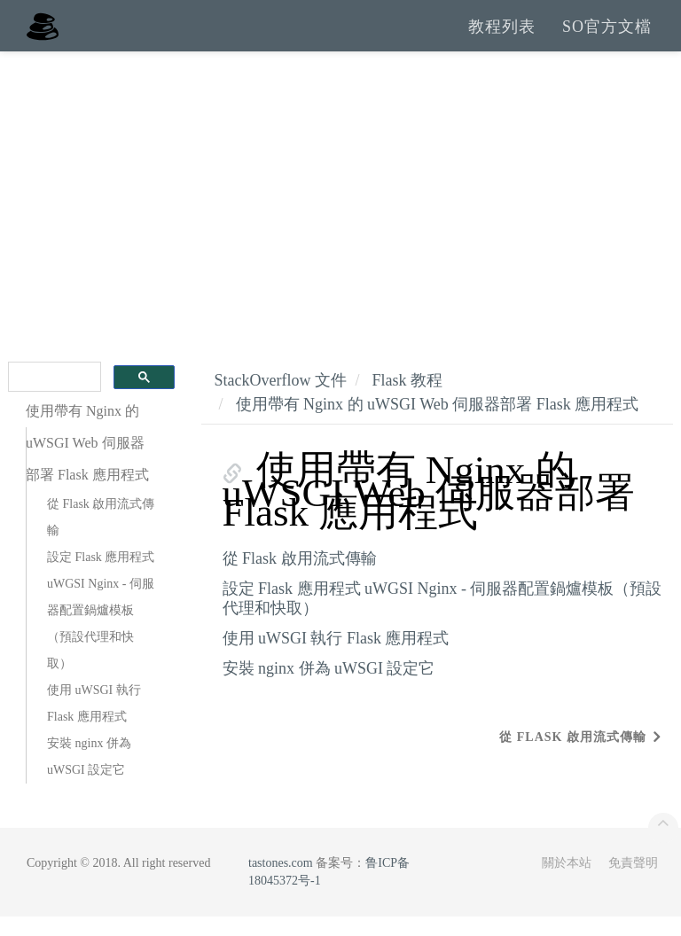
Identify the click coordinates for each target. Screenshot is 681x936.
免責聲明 (633, 882)
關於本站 (566, 882)
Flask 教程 (407, 400)
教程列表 (502, 35)
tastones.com (280, 882)
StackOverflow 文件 (281, 400)
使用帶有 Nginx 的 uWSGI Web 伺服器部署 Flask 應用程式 (437, 424)
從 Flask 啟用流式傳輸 (100, 537)
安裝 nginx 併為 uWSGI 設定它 (89, 776)
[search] (53, 396)
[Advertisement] (340, 204)
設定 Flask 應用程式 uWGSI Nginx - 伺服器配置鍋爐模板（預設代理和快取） (100, 630)
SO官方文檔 (607, 35)
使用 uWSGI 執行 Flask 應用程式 (94, 723)
